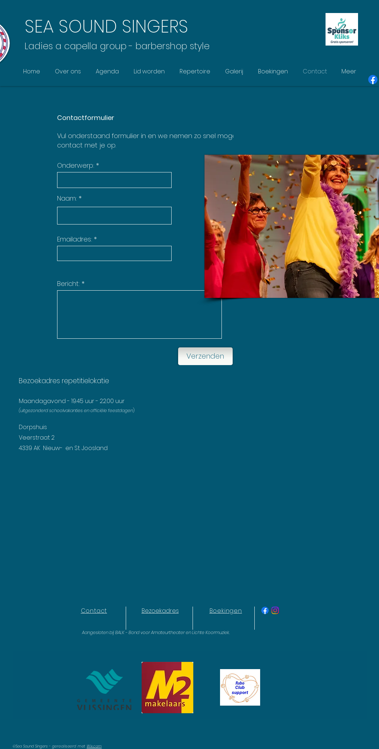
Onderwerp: (75, 165)
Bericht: (68, 284)
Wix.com (94, 746)
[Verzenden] (205, 356)
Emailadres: (74, 239)
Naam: (67, 198)
